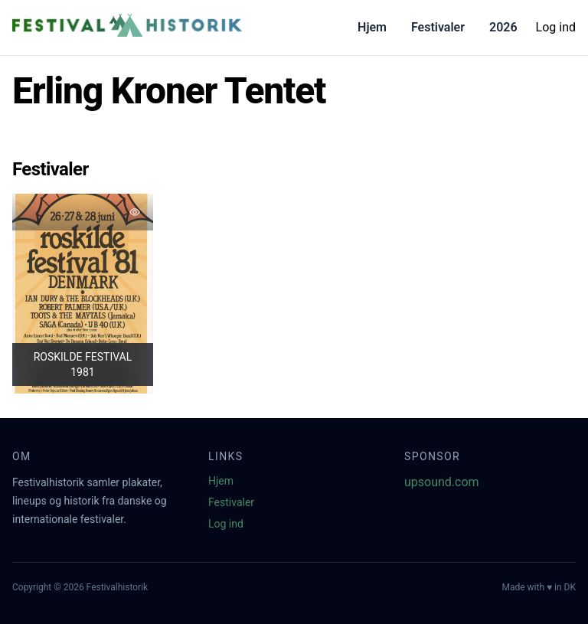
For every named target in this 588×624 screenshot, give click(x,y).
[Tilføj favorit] (134, 212)
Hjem (372, 27)
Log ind (556, 27)
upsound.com (441, 482)
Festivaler (438, 27)
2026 (503, 27)
